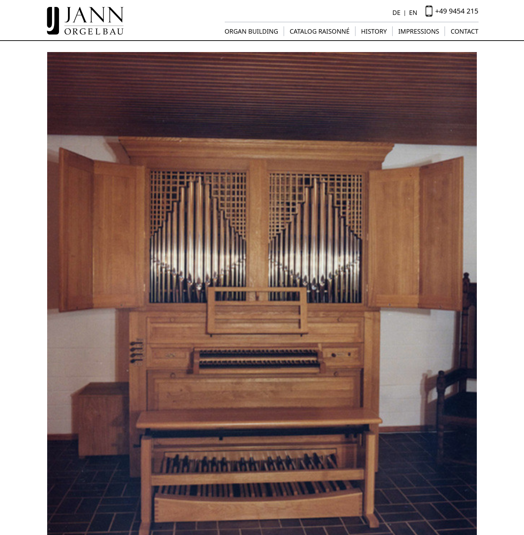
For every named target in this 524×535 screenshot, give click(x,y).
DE (397, 12)
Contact (464, 31)
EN (413, 12)
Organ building (251, 31)
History (374, 31)
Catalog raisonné (320, 31)
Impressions (418, 31)
